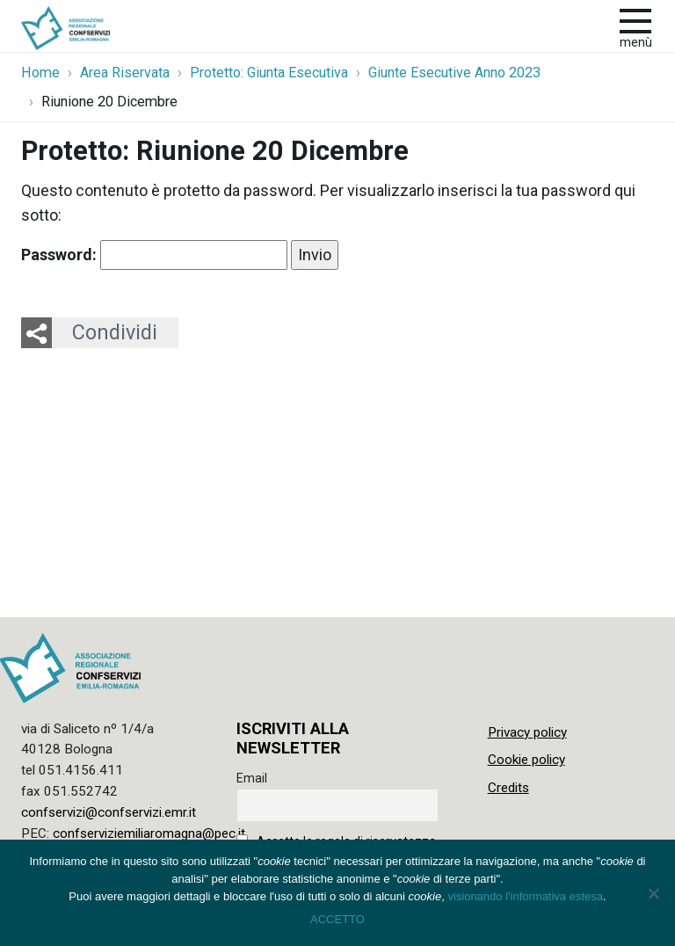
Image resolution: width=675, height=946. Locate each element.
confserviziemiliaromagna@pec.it (149, 833)
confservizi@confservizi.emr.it (108, 812)
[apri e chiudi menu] (635, 19)
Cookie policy (526, 760)
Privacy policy (527, 732)
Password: (154, 255)
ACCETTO (337, 919)
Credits (508, 788)
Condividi (114, 332)
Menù (636, 42)
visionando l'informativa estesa (525, 896)
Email (251, 778)
